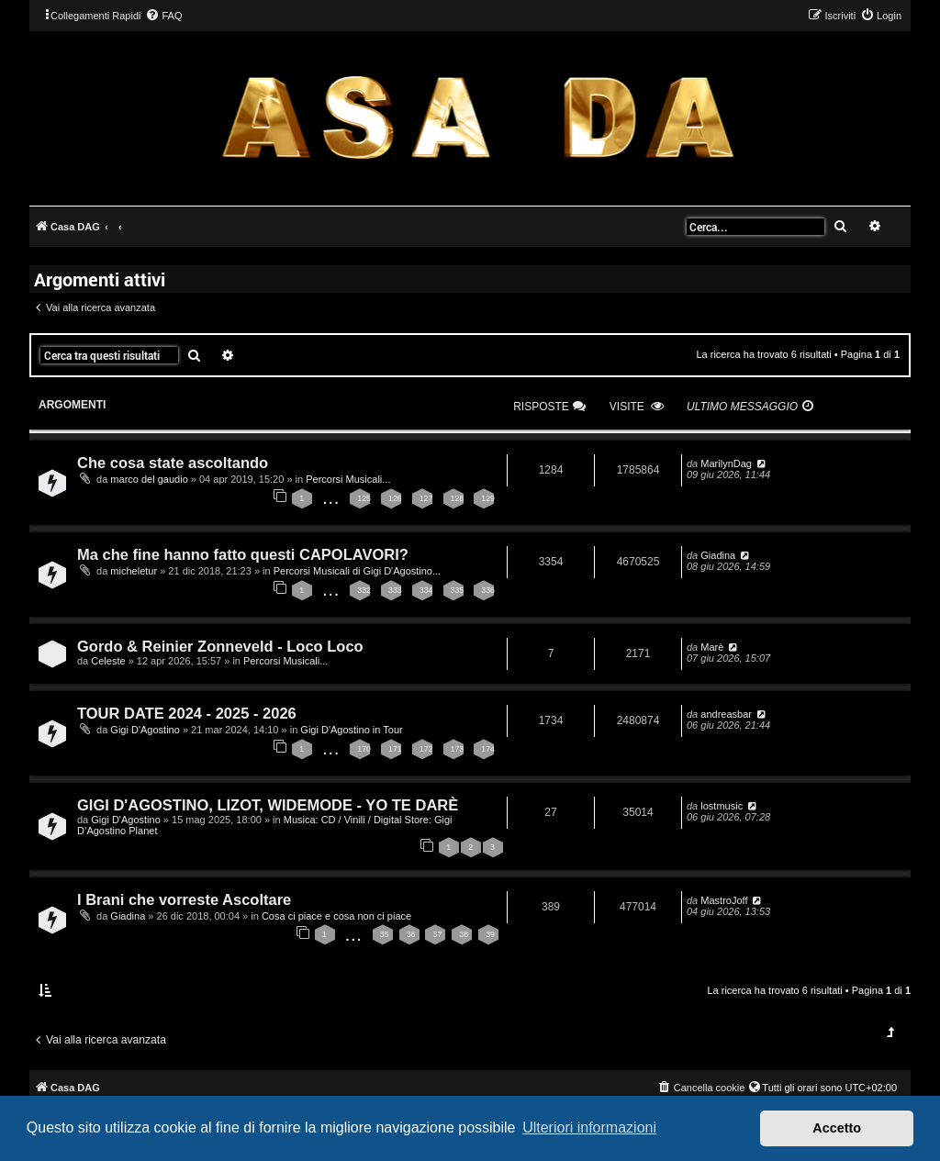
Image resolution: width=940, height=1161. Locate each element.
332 (364, 590)
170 (364, 749)
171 (395, 749)
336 (488, 590)
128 (457, 498)
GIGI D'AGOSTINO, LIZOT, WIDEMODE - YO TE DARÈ (267, 805)
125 (364, 498)
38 (463, 934)
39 (490, 934)
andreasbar (726, 714)
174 (488, 749)
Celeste (108, 660)
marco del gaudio (148, 479)
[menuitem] (163, 16)
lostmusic (721, 805)
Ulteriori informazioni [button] (589, 1127)
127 (426, 498)
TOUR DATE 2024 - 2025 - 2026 (187, 713)
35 (384, 934)
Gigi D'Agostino (144, 729)
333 (395, 590)
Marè (711, 647)
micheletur (133, 570)
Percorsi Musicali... (348, 479)
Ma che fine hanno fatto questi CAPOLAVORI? (242, 554)
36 (411, 934)
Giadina (717, 555)
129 (488, 498)
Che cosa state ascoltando (172, 462)
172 (426, 749)
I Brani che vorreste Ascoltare (184, 899)
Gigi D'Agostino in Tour (351, 729)
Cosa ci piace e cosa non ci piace (336, 915)
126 (395, 498)
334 (426, 590)
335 (457, 590)
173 (457, 749)
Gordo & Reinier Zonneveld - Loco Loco (220, 646)
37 (437, 934)
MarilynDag (726, 463)
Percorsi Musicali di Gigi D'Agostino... (357, 570)
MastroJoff (723, 900)
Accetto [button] (836, 1128)
